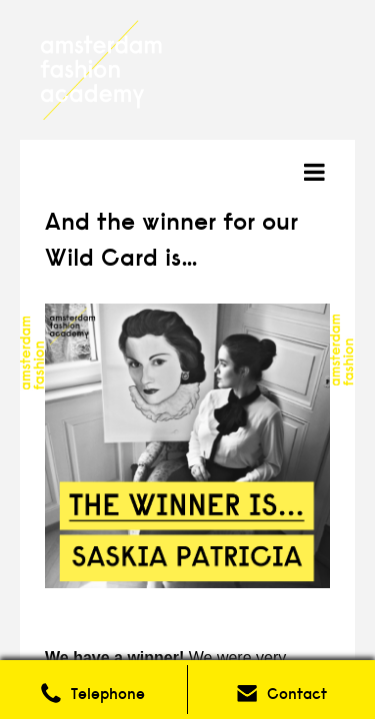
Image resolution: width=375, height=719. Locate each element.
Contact (297, 693)
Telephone (108, 693)
